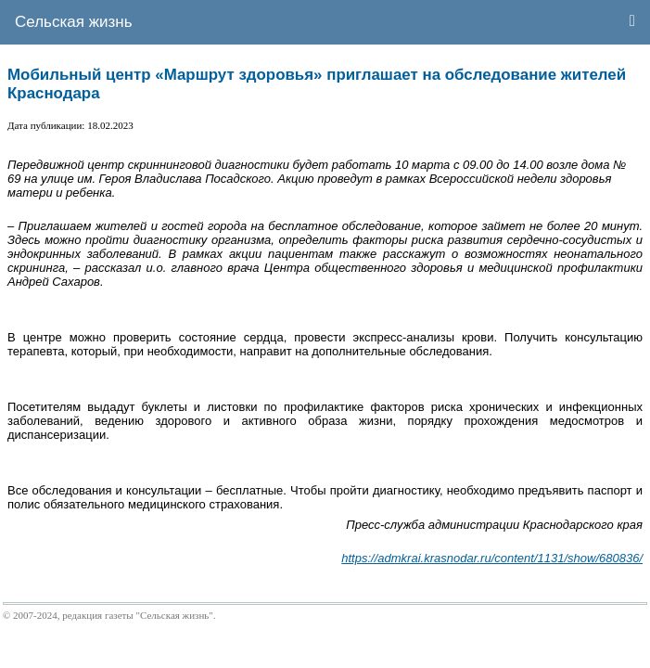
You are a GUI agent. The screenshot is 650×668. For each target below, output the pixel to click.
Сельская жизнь (74, 22)
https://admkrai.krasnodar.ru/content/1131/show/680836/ (492, 558)
